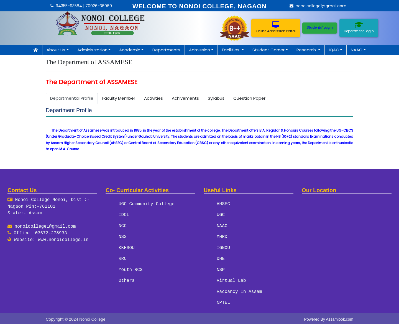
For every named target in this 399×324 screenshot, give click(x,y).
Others (127, 280)
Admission (199, 50)
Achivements (185, 98)
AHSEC (223, 204)
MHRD (222, 236)
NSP (221, 269)
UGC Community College (147, 204)
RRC (123, 258)
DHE (221, 258)
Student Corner (268, 50)
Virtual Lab (231, 280)
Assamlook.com (339, 318)
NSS (123, 236)
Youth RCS (130, 269)
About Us (56, 50)
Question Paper (249, 98)
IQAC (334, 50)
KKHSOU (127, 247)
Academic (129, 50)
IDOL (124, 215)
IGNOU (223, 247)
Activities (153, 98)
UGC (221, 215)
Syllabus (216, 98)
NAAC (356, 50)
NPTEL (223, 301)
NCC (123, 226)
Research (306, 50)
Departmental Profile (71, 98)
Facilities (231, 50)
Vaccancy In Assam (239, 291)
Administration (92, 50)
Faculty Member (118, 98)
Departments (166, 50)
